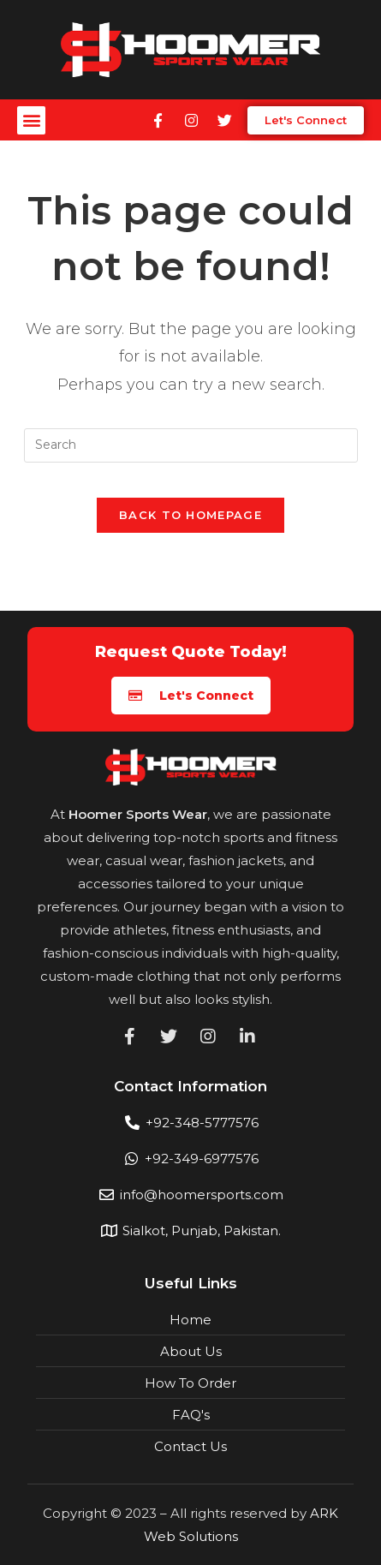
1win (10, 17)
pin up (7, 17)
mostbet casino (17, 17)
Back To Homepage (190, 515)
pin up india (3, 17)
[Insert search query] (191, 445)
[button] (31, 120)
